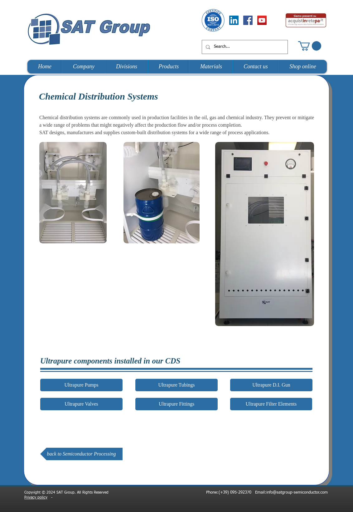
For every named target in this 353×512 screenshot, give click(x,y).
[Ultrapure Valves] (81, 404)
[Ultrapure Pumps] (81, 385)
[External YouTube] (127, 292)
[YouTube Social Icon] (262, 20)
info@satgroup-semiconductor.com (297, 492)
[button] (309, 46)
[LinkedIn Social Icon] (234, 20)
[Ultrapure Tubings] (176, 385)
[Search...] (244, 47)
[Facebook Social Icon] (248, 20)
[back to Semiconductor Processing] (81, 454)
